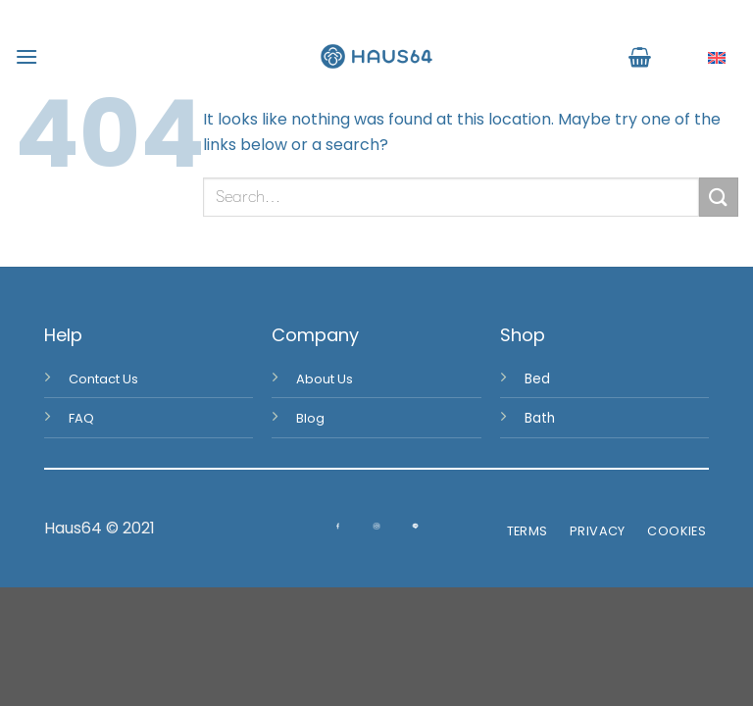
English (701, 57)
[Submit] (718, 196)
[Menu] (26, 56)
